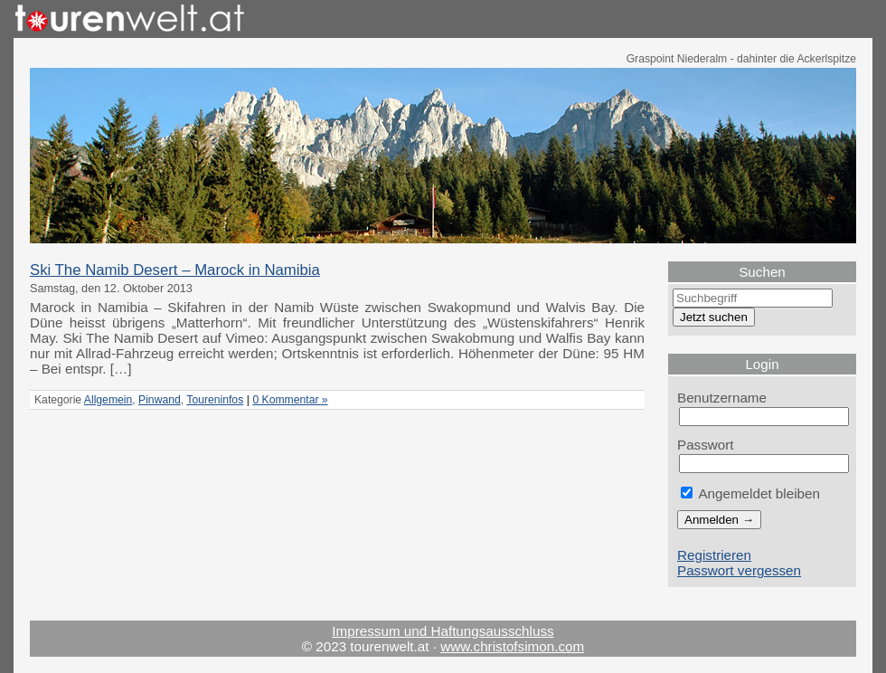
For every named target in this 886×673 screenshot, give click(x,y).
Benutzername (722, 397)
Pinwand (159, 399)
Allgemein (108, 399)
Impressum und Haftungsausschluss (442, 631)
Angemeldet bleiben (750, 493)
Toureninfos (214, 399)
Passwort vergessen (739, 570)
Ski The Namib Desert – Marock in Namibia (175, 270)
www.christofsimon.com (512, 646)
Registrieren (714, 555)
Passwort (705, 444)
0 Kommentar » (289, 399)
